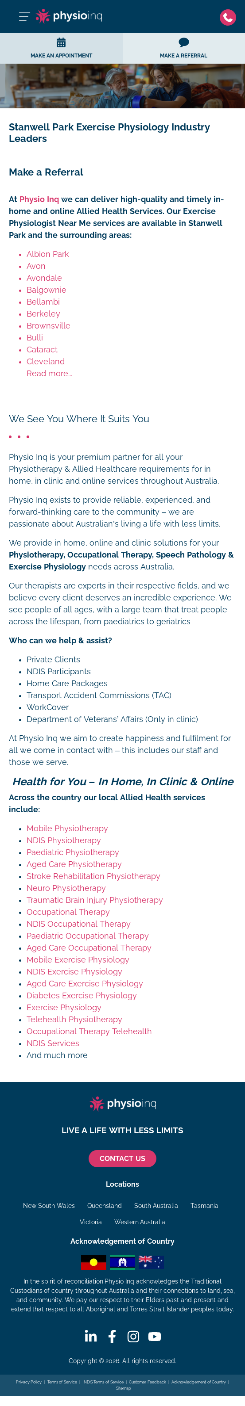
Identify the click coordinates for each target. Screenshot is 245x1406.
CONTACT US (122, 1158)
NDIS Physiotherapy (64, 840)
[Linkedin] (90, 1336)
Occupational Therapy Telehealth (89, 1031)
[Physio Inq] (68, 16)
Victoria (91, 1222)
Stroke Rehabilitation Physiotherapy (93, 876)
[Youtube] (154, 1336)
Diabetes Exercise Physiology (82, 995)
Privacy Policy (29, 1382)
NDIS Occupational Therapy (79, 924)
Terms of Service (62, 1382)
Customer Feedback (147, 1382)
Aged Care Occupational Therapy (89, 948)
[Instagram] (133, 1336)
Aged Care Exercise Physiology (85, 983)
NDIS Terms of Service (102, 1382)
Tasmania (204, 1205)
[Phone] (228, 16)
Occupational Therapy (68, 912)
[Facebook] (112, 1336)
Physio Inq (39, 199)
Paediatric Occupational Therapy (88, 936)
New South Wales (49, 1205)
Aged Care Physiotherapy (74, 864)
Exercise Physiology (64, 1007)
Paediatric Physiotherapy (73, 852)
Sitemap (123, 1388)
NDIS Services (53, 1043)
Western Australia (140, 1222)
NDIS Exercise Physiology (74, 971)
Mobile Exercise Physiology (78, 959)
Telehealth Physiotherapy (74, 1019)
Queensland (104, 1205)
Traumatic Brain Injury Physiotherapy (95, 900)
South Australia (156, 1205)
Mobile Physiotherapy (67, 828)
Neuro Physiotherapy (66, 888)
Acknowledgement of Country (198, 1382)
